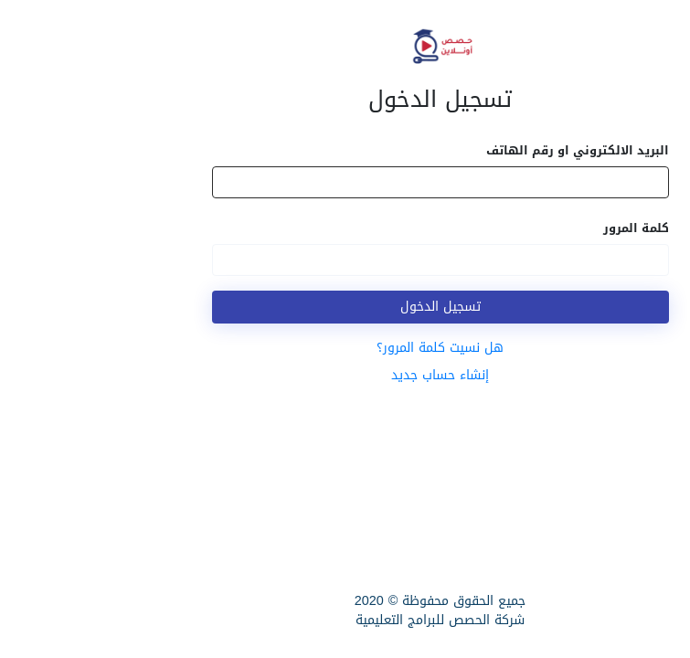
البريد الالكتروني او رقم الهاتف (482, 150)
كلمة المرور (541, 228)
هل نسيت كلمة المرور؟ (345, 347)
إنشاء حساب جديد (345, 375)
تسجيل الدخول (345, 306)
